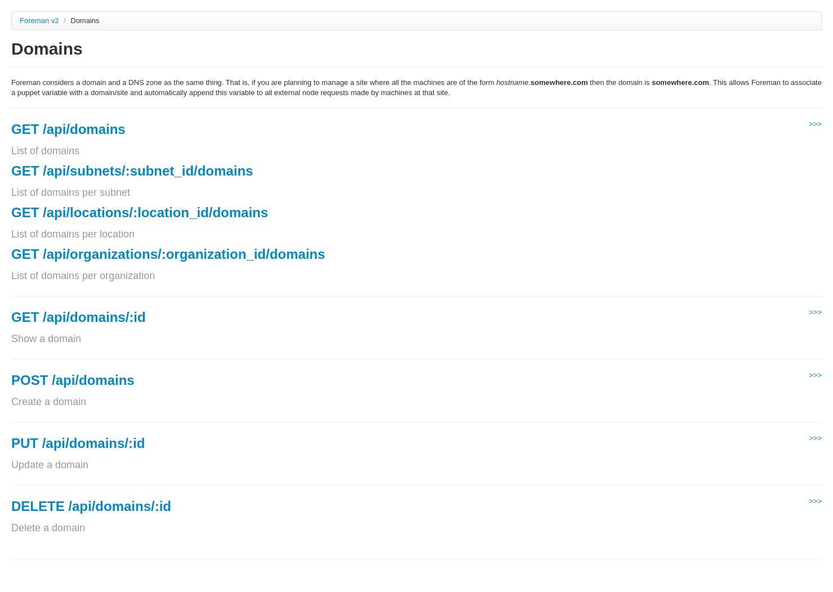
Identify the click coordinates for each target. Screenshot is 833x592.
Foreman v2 (39, 20)
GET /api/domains (68, 129)
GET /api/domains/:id (78, 317)
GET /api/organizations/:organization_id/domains (168, 254)
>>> (815, 124)
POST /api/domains (73, 380)
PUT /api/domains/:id (78, 443)
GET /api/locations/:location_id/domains (139, 212)
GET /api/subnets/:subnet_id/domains (132, 170)
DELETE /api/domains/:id (91, 506)
